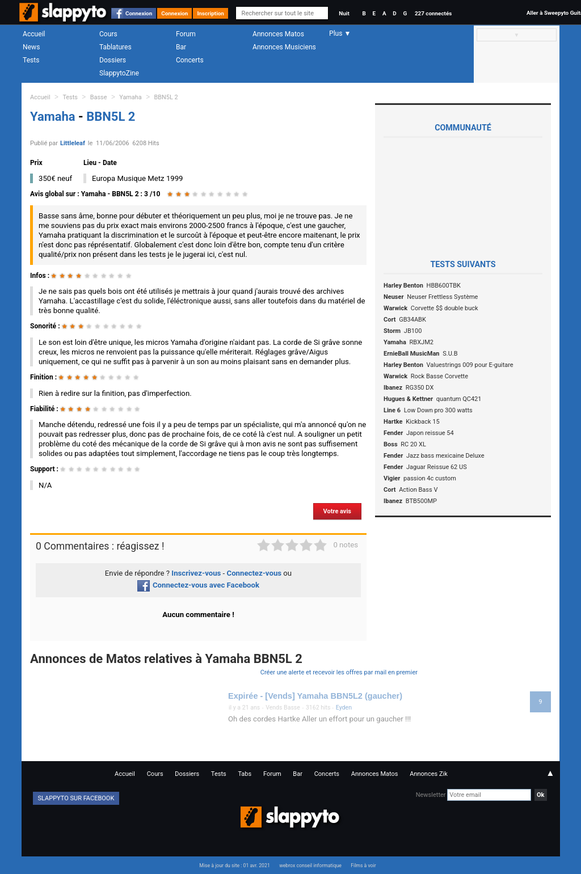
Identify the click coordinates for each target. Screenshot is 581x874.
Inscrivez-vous (196, 573)
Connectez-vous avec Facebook (198, 585)
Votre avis (337, 511)
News (31, 47)
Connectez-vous (254, 573)
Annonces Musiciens (284, 47)
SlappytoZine (119, 73)
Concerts (190, 60)
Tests (31, 60)
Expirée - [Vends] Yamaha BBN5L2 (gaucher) (315, 695)
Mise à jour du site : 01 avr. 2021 (234, 865)
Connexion (138, 13)
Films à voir (363, 865)
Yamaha (130, 97)
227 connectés (433, 13)
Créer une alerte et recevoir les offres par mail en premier (339, 672)
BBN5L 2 (166, 97)
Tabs (244, 774)
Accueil (34, 34)
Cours (108, 34)
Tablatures (115, 47)
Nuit (344, 13)
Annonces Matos (278, 34)
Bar (181, 47)
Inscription (210, 13)
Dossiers (112, 60)
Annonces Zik (429, 774)
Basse (98, 97)
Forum (186, 34)
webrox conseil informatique (310, 865)
